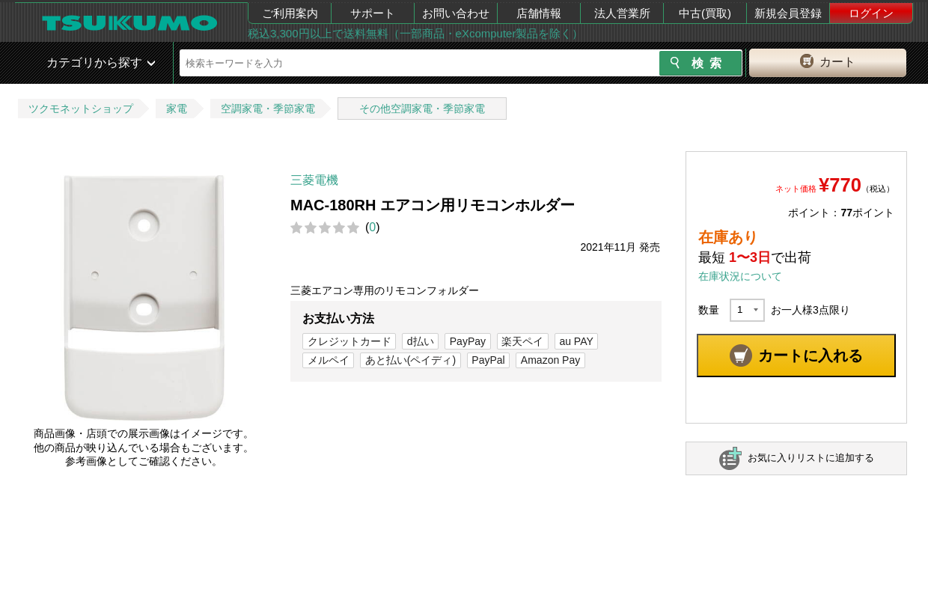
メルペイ (328, 360)
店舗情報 (538, 13)
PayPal (487, 360)
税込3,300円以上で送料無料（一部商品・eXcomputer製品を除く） (415, 33)
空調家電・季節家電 (268, 109)
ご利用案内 (290, 13)
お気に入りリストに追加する (811, 457)
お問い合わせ (455, 13)
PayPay (468, 341)
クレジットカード (349, 341)
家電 (176, 109)
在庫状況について (740, 276)
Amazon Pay (550, 360)
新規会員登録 (788, 13)
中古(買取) (705, 13)
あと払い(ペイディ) (410, 360)
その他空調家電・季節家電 (422, 109)
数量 (708, 310)
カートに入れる (810, 355)
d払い (420, 341)
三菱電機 (314, 180)
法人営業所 (622, 13)
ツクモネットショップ (80, 109)
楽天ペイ (522, 341)
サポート (372, 13)
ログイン (871, 13)
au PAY (576, 341)
